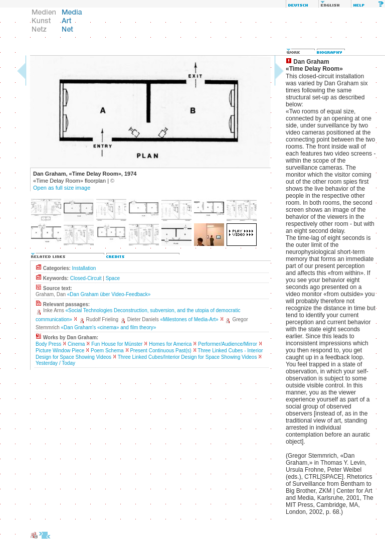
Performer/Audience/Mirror (227, 344)
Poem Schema (107, 350)
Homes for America (170, 344)
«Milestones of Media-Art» (189, 319)
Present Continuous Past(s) (160, 350)
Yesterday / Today (55, 363)
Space (113, 278)
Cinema (76, 344)
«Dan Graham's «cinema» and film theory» (108, 327)
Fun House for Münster (116, 344)
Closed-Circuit (86, 278)
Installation (84, 268)
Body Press (48, 344)
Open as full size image (61, 188)
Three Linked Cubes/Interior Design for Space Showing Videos (187, 357)
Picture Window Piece (60, 350)
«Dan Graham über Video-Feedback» (109, 294)
